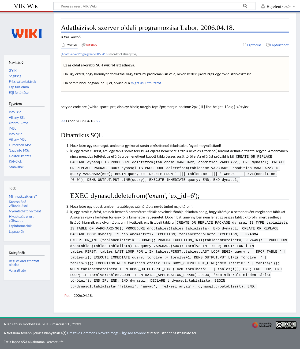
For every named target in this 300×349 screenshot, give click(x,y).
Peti (67, 287)
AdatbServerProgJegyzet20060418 (85, 54)
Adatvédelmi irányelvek (22, 343)
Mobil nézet (104, 343)
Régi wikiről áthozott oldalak (24, 263)
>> (98, 121)
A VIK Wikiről (53, 343)
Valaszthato (17, 270)
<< (63, 121)
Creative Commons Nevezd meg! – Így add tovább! (106, 325)
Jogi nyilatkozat (80, 343)
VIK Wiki (27, 6)
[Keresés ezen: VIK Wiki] (154, 6)
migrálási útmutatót (146, 83)
